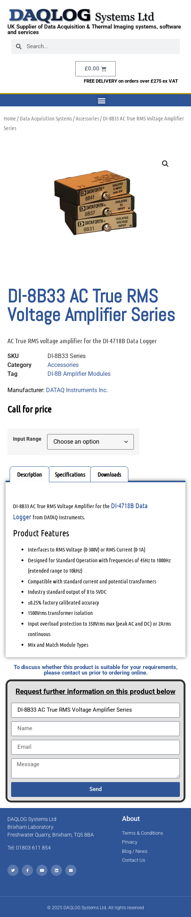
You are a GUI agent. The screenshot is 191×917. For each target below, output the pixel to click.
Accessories (87, 118)
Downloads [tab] (109, 474)
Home (10, 118)
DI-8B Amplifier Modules (79, 373)
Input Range (27, 439)
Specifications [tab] (70, 474)
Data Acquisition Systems (46, 118)
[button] (102, 100)
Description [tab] (29, 474)
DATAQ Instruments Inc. (77, 390)
